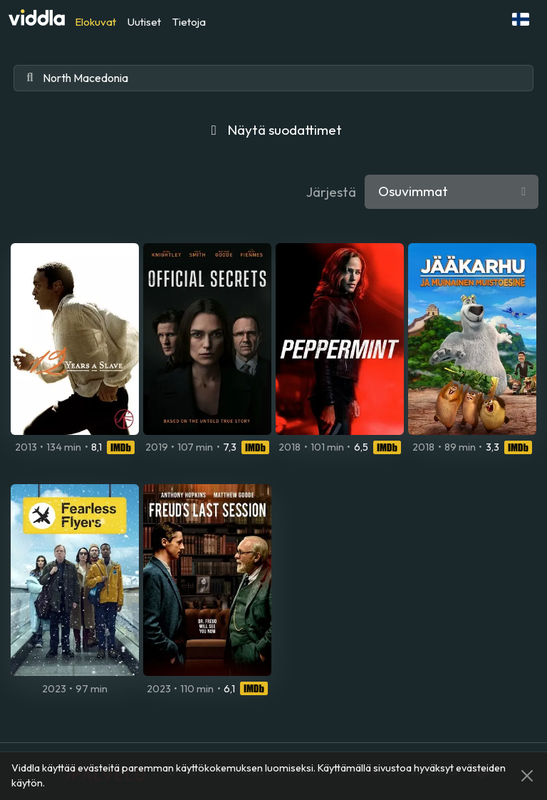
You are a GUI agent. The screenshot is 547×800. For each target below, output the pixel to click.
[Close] (527, 775)
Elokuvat (95, 22)
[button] (520, 19)
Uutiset (144, 22)
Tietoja (189, 22)
